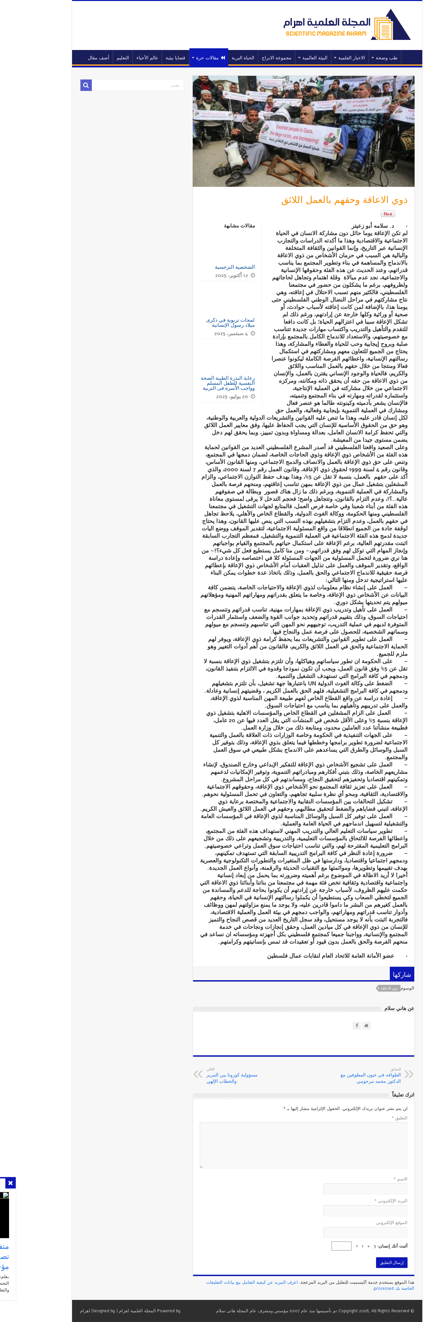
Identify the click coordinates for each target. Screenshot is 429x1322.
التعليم (90, 58)
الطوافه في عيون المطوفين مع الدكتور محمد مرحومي (334, 1076)
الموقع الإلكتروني (359, 1223)
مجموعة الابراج (244, 58)
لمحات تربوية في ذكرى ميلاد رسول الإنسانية (198, 322)
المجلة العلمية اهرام (104, 1311)
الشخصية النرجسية (201, 267)
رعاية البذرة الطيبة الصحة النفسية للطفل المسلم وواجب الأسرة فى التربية (195, 383)
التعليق (367, 1118)
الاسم (368, 1179)
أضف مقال (66, 58)
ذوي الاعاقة (357, 988)
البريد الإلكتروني (358, 1201)
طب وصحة (354, 58)
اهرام (53, 1311)
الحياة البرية (210, 58)
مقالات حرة (178, 58)
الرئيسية (377, 57)
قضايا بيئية (143, 58)
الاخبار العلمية (319, 58)
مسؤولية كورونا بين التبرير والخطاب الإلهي (208, 1076)
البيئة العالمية (282, 58)
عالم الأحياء (115, 58)
